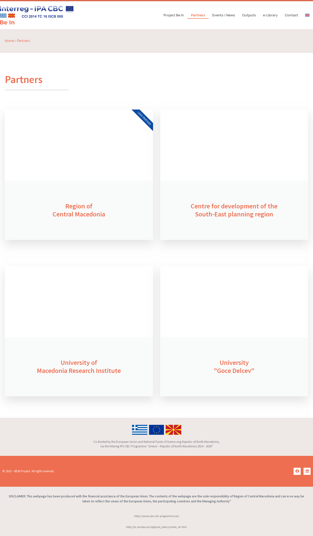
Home (9, 40)
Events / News (223, 15)
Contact (291, 15)
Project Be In (173, 15)
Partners (198, 15)
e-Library (270, 15)
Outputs (249, 15)
